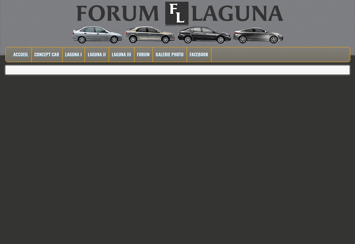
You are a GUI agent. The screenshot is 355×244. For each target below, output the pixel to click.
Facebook (199, 54)
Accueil (20, 54)
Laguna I (73, 54)
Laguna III (121, 54)
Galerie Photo (169, 54)
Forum (143, 54)
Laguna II (97, 54)
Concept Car (46, 54)
